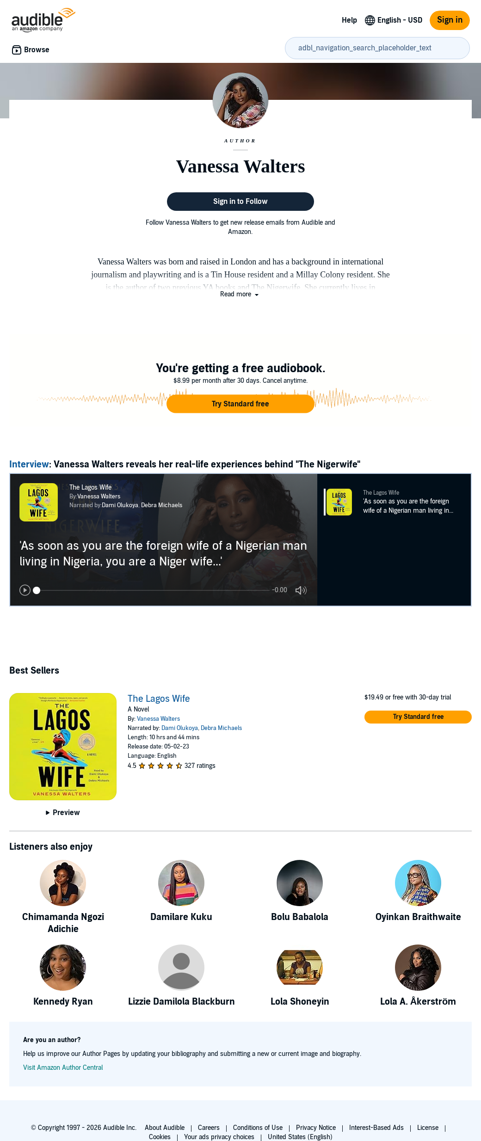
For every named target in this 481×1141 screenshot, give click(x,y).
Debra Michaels (161, 505)
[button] (240, 294)
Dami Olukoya (120, 505)
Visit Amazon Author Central (63, 1068)
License (427, 1128)
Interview (29, 464)
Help (349, 20)
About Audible (165, 1128)
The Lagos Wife (159, 699)
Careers (209, 1128)
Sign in (449, 20)
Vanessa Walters (98, 496)
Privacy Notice (316, 1128)
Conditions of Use (258, 1128)
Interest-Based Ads (376, 1128)
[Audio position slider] (151, 590)
